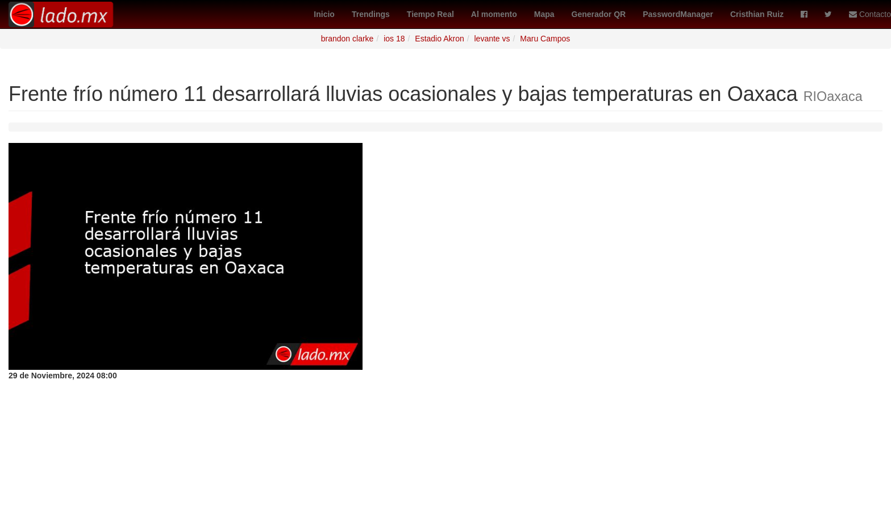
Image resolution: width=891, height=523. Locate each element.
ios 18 (394, 38)
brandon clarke (347, 38)
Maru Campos (545, 38)
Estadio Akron (439, 38)
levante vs (492, 38)
